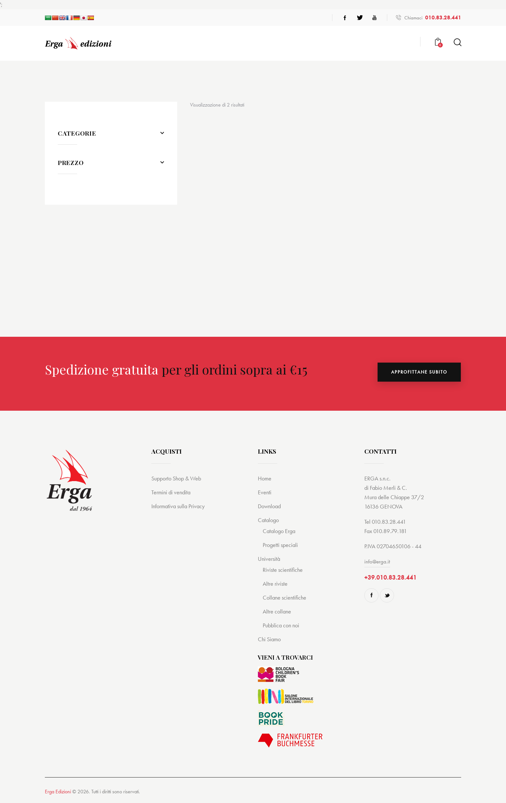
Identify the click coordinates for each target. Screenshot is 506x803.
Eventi (265, 492)
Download (270, 506)
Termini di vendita (171, 492)
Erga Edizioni (58, 791)
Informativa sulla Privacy (180, 506)
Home (265, 478)
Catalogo (269, 520)
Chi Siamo (270, 639)
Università (269, 559)
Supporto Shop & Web (178, 478)
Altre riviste (276, 584)
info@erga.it (377, 561)
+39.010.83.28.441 (390, 577)
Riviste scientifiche (284, 570)
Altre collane (278, 611)
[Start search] (457, 42)
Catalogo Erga (280, 531)
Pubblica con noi (282, 625)
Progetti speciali (281, 545)
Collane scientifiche (286, 597)
